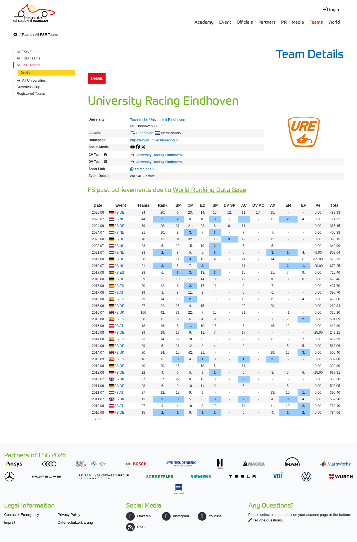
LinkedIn (138, 516)
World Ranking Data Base (209, 189)
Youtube (210, 516)
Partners (267, 21)
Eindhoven (144, 133)
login (334, 9)
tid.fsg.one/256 (147, 169)
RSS (135, 527)
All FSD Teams (29, 58)
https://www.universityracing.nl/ (155, 140)
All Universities (34, 80)
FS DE (119, 212)
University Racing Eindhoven (159, 155)
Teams (316, 21)
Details (25, 72)
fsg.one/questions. (268, 520)
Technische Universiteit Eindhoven (157, 120)
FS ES (119, 272)
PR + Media (292, 21)
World (334, 21)
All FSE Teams (47, 35)
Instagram (175, 516)
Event (225, 21)
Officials (245, 21)
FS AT (118, 292)
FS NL (119, 219)
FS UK (119, 312)
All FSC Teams (29, 52)
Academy (204, 21)
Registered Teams (31, 93)
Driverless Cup (28, 87)
